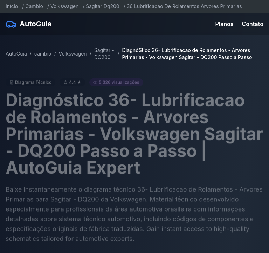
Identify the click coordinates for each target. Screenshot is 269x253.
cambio (42, 54)
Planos (224, 23)
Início (12, 6)
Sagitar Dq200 (102, 6)
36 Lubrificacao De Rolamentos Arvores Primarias (184, 6)
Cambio (34, 6)
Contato (252, 23)
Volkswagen (64, 6)
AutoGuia (16, 54)
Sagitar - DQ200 (104, 53)
